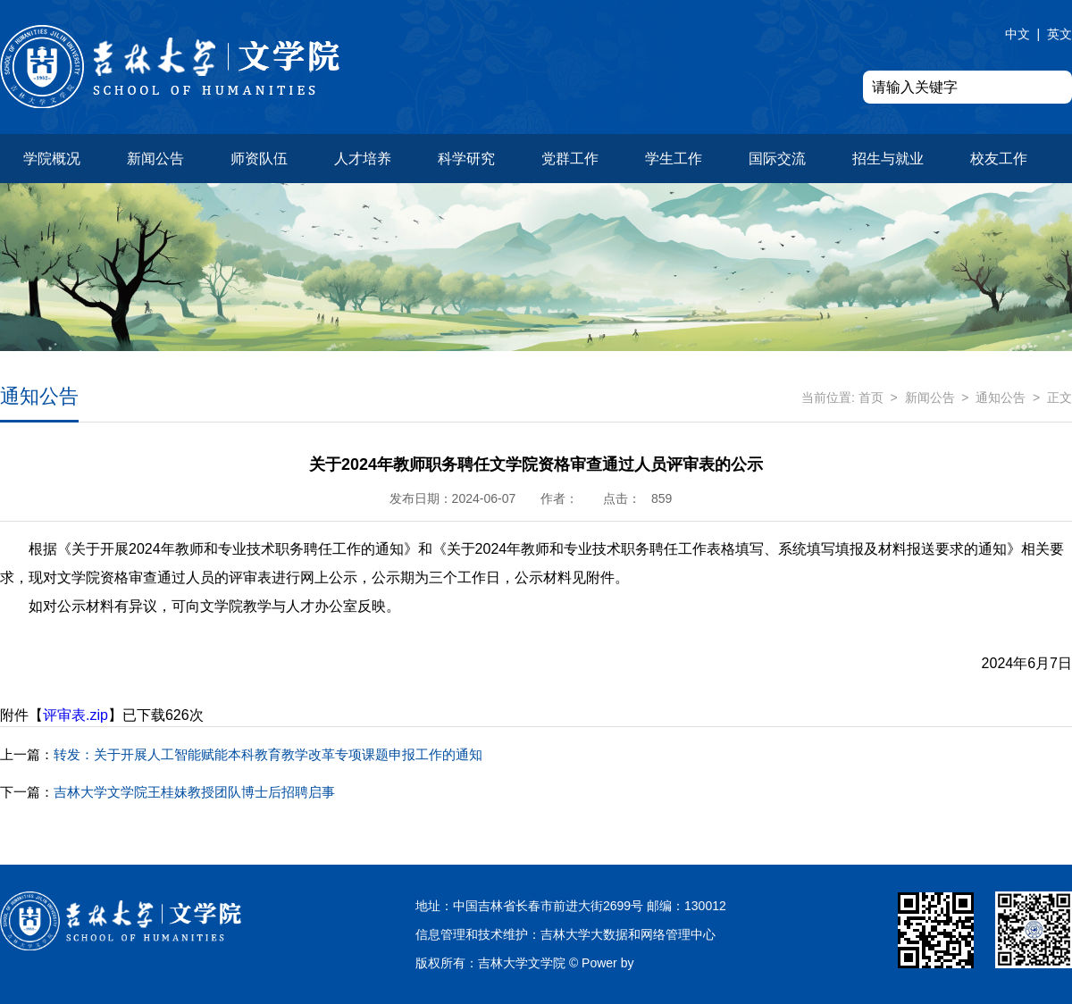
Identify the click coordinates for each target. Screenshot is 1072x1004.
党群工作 (570, 158)
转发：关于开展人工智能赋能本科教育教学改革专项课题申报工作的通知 (241, 754)
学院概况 (51, 158)
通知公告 (1001, 397)
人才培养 (362, 158)
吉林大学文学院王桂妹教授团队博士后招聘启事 (167, 791)
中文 (1017, 34)
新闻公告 (155, 158)
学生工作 (673, 158)
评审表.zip (75, 715)
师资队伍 (259, 158)
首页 (871, 397)
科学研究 (466, 158)
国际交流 (777, 158)
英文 (1059, 34)
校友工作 (998, 158)
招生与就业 (888, 158)
